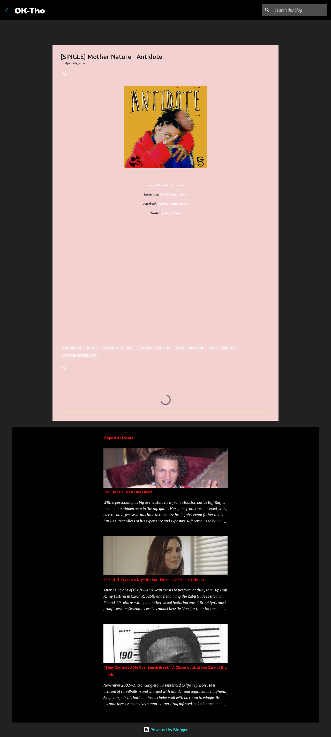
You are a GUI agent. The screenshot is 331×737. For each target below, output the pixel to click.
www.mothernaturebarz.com (165, 185)
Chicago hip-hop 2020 (80, 348)
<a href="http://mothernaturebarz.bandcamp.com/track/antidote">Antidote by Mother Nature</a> (106, 284)
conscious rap (222, 348)
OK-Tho (29, 10)
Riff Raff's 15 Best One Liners (127, 492)
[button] (64, 73)
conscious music (190, 348)
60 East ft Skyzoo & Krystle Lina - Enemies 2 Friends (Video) (153, 580)
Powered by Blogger (165, 729)
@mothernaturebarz (173, 194)
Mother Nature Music (173, 204)
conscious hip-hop (154, 348)
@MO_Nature (171, 213)
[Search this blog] (300, 10)
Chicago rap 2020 (118, 348)
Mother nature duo (79, 355)
